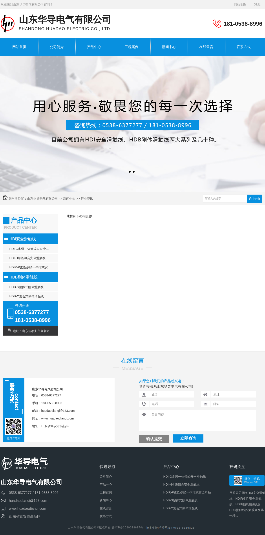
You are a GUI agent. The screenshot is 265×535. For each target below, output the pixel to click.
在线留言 (206, 47)
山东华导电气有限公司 (42, 198)
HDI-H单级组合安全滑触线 (27, 258)
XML (257, 4)
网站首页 (19, 47)
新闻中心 (169, 47)
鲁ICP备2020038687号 (127, 527)
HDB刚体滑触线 (23, 277)
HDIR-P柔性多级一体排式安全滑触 (33, 267)
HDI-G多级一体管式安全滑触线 (30, 249)
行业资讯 (87, 198)
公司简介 (57, 47)
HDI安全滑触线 (22, 239)
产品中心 (94, 47)
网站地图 (240, 4)
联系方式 (244, 47)
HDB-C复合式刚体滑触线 (26, 296)
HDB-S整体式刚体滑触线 (26, 287)
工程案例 (131, 47)
